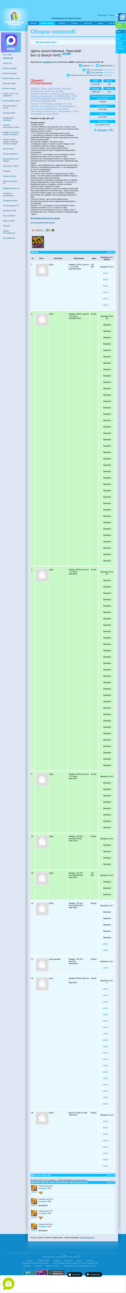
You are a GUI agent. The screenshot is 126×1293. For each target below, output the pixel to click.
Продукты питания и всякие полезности (11, 133)
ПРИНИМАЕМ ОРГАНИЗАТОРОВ (66, 18)
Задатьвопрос (119, 25)
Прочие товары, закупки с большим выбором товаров (10, 141)
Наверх (119, 35)
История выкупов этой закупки (43, 222)
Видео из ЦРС (8, 221)
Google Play (95, 1275)
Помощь (113, 22)
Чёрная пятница (9, 176)
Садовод (6, 171)
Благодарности (9, 238)
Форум (100, 23)
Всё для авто (8, 149)
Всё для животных (10, 154)
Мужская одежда (10, 73)
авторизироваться (80, 1180)
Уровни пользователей (9, 232)
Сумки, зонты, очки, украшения (11, 94)
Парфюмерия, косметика (8, 119)
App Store (76, 1275)
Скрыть (110, 252)
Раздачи (62, 23)
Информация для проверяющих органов (80, 1266)
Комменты (120, 48)
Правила (6, 226)
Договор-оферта (52, 1266)
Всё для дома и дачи (11, 101)
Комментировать (106, 65)
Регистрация (102, 15)
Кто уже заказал (119, 43)
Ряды (118, 39)
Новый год (7, 63)
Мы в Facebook (9, 216)
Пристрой (88, 23)
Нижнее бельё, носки (11, 78)
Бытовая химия (9, 113)
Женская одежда (10, 68)
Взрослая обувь (9, 83)
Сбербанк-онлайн (10, 201)
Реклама (26, 1266)
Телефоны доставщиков (8, 194)
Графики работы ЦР (11, 188)
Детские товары (9, 88)
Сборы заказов (47, 23)
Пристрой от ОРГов (11, 166)
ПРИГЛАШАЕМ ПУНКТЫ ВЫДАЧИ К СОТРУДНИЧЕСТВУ (75, 1263)
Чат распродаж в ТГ (11, 206)
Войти (112, 15)
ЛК (117, 52)
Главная (33, 23)
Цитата (34, 1192)
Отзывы (74, 23)
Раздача (57, 1261)
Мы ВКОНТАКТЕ (9, 211)
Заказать (86, 65)
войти (105, 273)
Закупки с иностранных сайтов (11, 126)
